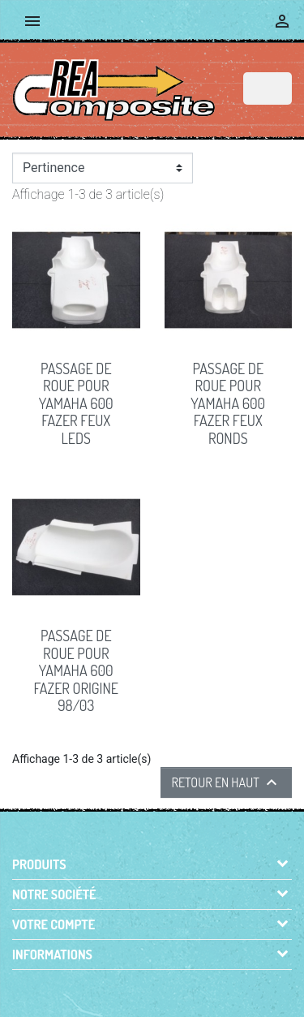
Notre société (54, 894)
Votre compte (53, 924)
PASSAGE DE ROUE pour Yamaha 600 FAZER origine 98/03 (76, 670)
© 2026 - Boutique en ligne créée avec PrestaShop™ (155, 986)
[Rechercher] (267, 88)
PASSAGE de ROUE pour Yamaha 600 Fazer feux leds (76, 403)
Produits (39, 864)
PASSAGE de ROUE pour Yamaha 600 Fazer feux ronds (228, 403)
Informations (52, 954)
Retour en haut (226, 782)
